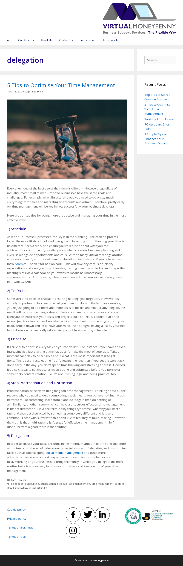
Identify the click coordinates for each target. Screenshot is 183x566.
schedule (62, 483)
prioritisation (48, 483)
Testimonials (110, 40)
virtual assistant (38, 487)
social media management (64, 453)
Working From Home (159, 119)
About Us (46, 40)
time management (102, 483)
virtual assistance (17, 487)
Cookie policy (16, 509)
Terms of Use (16, 537)
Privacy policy (16, 519)
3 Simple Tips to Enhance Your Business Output (156, 138)
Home (7, 40)
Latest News (88, 40)
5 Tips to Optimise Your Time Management (61, 85)
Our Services (26, 40)
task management (79, 483)
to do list (120, 483)
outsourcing (32, 483)
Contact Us (66, 40)
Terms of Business (20, 528)
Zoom (19, 264)
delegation (17, 483)
